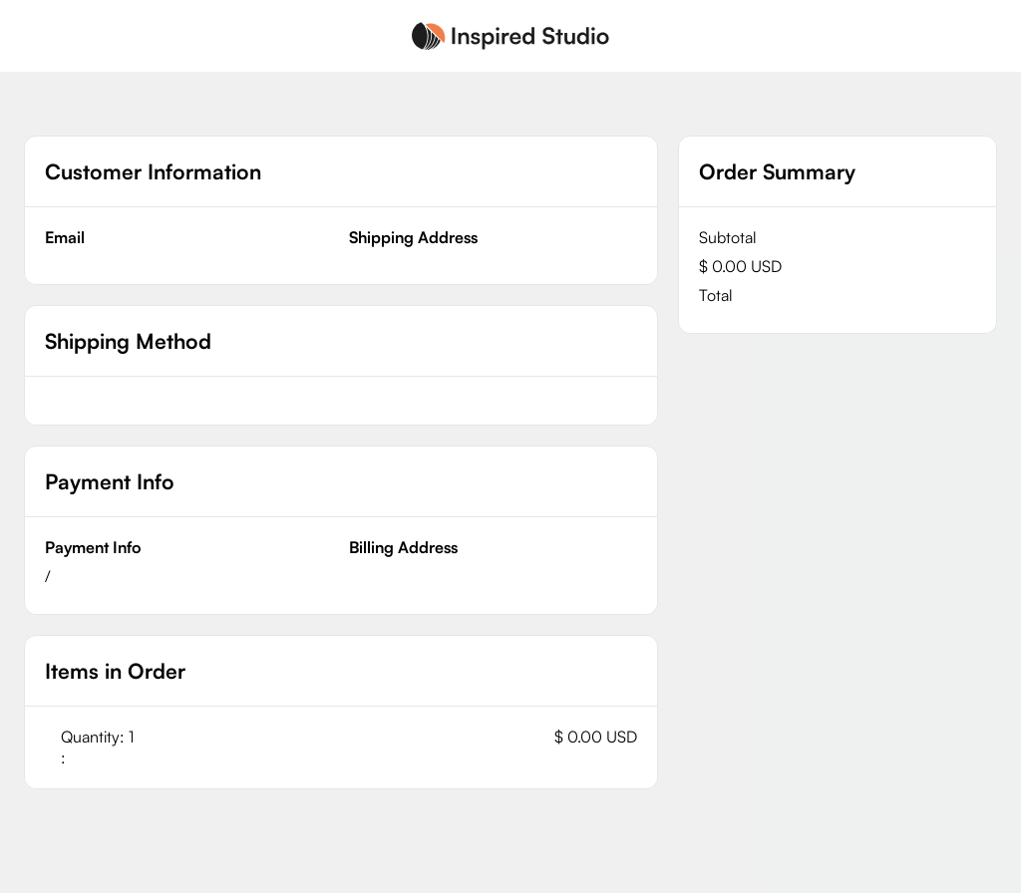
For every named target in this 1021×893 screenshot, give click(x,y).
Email (65, 237)
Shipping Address (413, 237)
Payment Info (93, 547)
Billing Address (403, 547)
